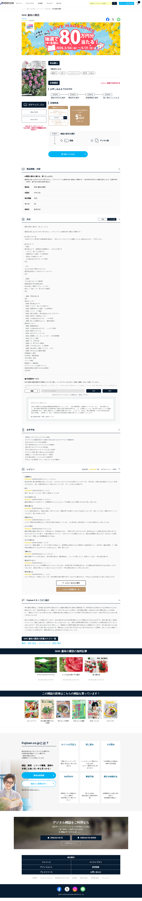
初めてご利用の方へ (37, 785)
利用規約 (35, 881)
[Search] (114, 3)
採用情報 (95, 870)
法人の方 (58, 3)
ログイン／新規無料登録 (126, 3)
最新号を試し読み (34, 105)
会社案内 (74, 881)
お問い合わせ (95, 875)
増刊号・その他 (88, 73)
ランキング (49, 3)
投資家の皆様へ (95, 881)
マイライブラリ (30, 3)
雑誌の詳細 (34, 112)
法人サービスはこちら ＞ (30, 791)
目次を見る (34, 119)
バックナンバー (73, 73)
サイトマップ (105, 881)
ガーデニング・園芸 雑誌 (43, 9)
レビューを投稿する (69, 591)
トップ (23, 9)
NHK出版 (24, 18)
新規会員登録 (39, 777)
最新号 (54, 73)
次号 (63, 73)
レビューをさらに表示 (72, 585)
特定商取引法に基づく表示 (62, 881)
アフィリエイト (46, 870)
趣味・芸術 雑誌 (31, 9)
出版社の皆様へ (84, 881)
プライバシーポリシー (46, 881)
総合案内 (71, 861)
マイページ (19, 3)
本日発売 (40, 3)
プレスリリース (46, 875)
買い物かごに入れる (71, 156)
